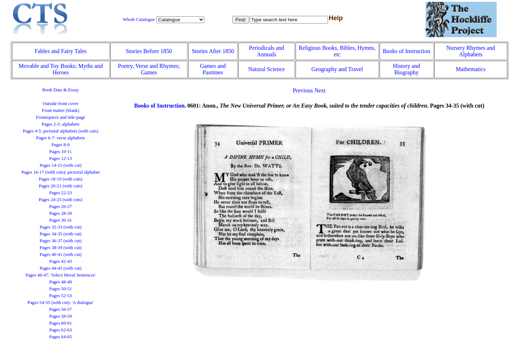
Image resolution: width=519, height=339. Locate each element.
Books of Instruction (406, 51)
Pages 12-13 (60, 158)
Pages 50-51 (60, 288)
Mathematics (471, 69)
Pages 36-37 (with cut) (60, 240)
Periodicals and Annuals (266, 51)
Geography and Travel (337, 69)
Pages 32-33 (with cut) (60, 227)
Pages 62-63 (60, 330)
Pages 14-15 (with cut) (60, 165)
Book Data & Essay (60, 89)
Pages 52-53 (60, 295)
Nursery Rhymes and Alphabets (470, 51)
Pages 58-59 (60, 316)
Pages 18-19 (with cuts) (60, 179)
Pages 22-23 (60, 192)
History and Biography (406, 69)
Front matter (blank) (60, 110)
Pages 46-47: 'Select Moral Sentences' (61, 275)
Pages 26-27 (60, 206)
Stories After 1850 (213, 51)
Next (319, 90)
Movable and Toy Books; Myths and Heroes (60, 69)
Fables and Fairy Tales (60, 51)
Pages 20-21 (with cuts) (60, 185)
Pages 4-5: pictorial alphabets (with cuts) (60, 131)
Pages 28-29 (60, 213)
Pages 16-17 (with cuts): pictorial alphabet (60, 172)
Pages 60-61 (60, 323)
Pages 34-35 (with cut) (60, 233)
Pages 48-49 (60, 281)
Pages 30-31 (60, 220)
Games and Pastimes (213, 69)
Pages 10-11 (60, 151)
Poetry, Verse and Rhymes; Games (149, 69)
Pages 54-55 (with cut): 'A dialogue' (60, 302)
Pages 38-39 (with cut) (60, 247)
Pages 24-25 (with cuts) (60, 199)
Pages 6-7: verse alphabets (60, 137)
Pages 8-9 (61, 144)
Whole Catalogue (139, 19)
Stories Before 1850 (149, 51)
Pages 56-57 (60, 309)
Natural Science (266, 69)
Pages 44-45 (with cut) (60, 268)
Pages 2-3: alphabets (60, 124)
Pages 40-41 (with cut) (60, 254)
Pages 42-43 (60, 261)
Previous (303, 90)
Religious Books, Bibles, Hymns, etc (337, 51)
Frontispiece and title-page (60, 117)
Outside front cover (61, 103)
